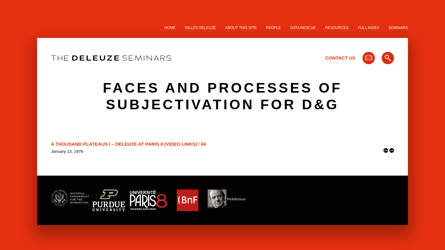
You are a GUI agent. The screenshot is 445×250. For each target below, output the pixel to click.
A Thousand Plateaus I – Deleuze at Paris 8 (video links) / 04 (128, 144)
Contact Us (340, 57)
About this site (241, 28)
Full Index (368, 28)
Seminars (398, 28)
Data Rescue (303, 28)
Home (170, 28)
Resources (337, 28)
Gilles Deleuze (200, 28)
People (273, 28)
